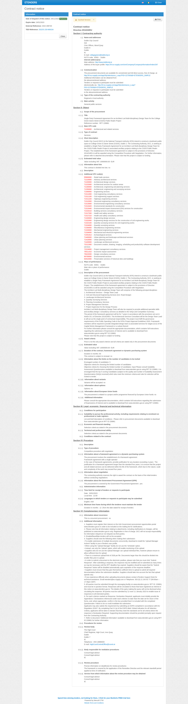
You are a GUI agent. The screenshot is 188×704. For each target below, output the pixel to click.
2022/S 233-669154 (46, 29)
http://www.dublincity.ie (103, 62)
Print (158, 19)
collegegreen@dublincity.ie (100, 55)
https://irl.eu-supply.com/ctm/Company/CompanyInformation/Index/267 (132, 65)
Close (158, 2)
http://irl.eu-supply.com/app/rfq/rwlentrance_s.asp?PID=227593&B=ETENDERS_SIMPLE (117, 75)
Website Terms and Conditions (94, 703)
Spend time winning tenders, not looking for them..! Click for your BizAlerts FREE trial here (94, 698)
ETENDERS (31, 2)
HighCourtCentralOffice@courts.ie (102, 644)
